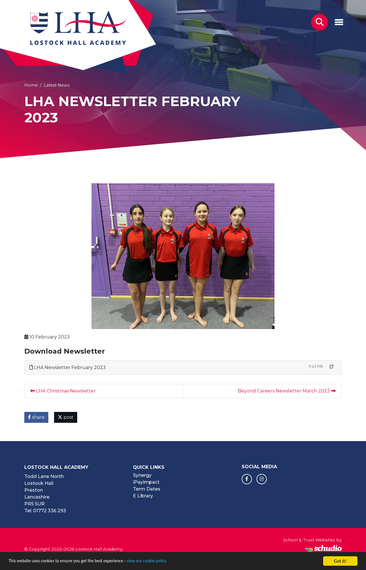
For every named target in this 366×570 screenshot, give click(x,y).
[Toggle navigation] (339, 22)
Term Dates (146, 489)
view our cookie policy (160, 562)
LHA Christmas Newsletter (63, 391)
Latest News (56, 85)
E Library (143, 496)
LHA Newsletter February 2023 (67, 367)
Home (31, 85)
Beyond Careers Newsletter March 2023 (287, 391)
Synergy (142, 475)
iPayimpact (146, 482)
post (65, 417)
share (36, 417)
